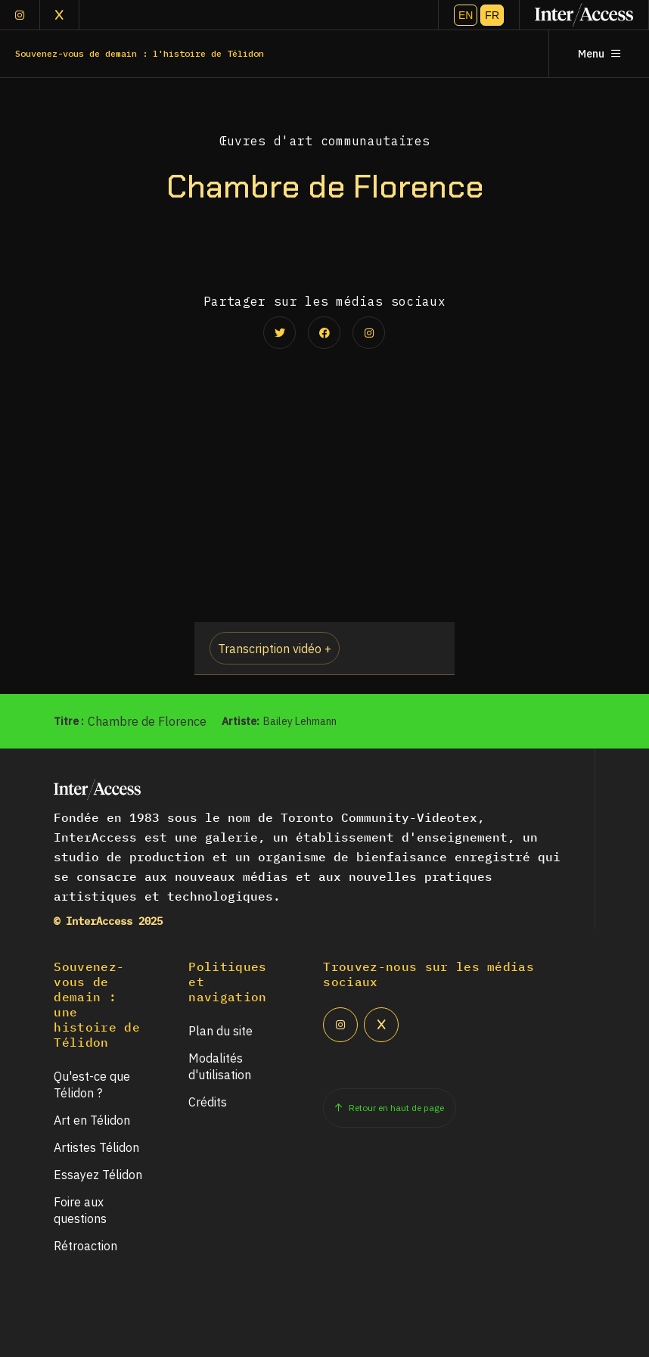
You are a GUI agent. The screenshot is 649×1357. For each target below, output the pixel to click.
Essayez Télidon (98, 1174)
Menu (599, 53)
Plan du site (220, 1030)
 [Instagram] (19, 15)
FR (492, 15)
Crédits (207, 1102)
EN (465, 15)
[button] (324, 648)
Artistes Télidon (96, 1147)
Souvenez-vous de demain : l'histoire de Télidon (139, 53)
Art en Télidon (92, 1120)
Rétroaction (85, 1245)
